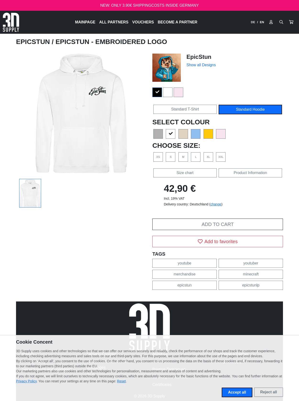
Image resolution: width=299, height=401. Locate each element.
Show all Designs (201, 65)
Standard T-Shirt (185, 109)
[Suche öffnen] (281, 22)
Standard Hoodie (250, 109)
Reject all (268, 392)
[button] (291, 22)
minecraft (251, 274)
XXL (220, 156)
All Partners (113, 22)
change (215, 204)
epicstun (184, 285)
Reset (121, 381)
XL (208, 156)
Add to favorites (218, 241)
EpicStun (34, 41)
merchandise (185, 274)
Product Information (250, 173)
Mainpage (85, 22)
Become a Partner (178, 22)
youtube (184, 263)
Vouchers (143, 22)
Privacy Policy (26, 381)
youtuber (250, 263)
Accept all (237, 392)
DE (253, 22)
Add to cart (218, 224)
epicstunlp (250, 285)
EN (262, 22)
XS (158, 156)
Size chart (185, 173)
